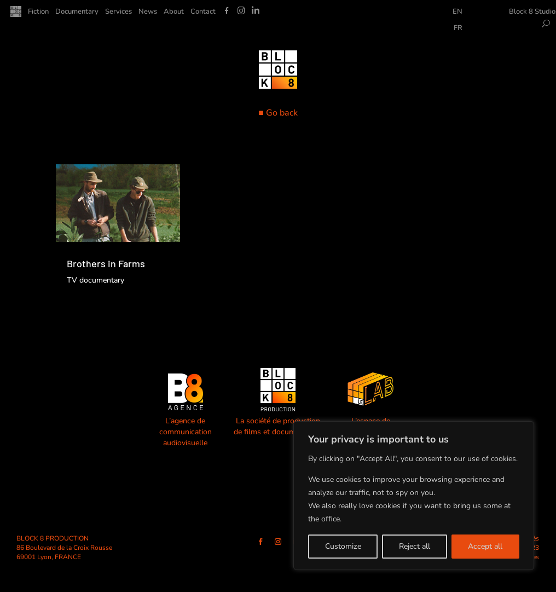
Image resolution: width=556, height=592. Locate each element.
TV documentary (95, 280)
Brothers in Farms (106, 263)
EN (457, 12)
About (174, 12)
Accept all (485, 546)
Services (118, 12)
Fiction (38, 12)
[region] (413, 495)
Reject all (414, 546)
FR (458, 28)
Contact (203, 12)
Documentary (77, 12)
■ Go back (278, 113)
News (147, 12)
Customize (343, 546)
